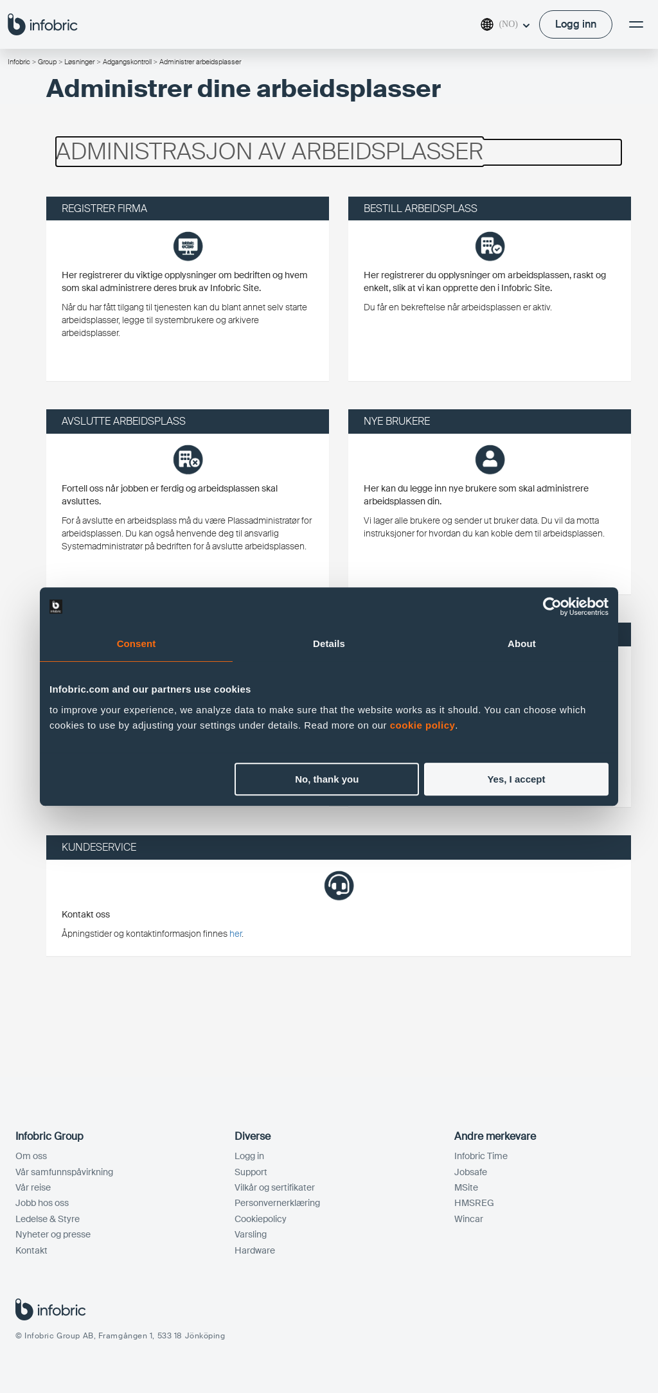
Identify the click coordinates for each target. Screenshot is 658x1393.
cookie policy (423, 725)
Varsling (251, 1234)
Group (47, 61)
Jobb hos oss (42, 1203)
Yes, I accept (516, 779)
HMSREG (474, 1203)
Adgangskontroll (127, 61)
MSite (466, 1187)
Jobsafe (470, 1172)
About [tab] (522, 643)
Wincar (468, 1219)
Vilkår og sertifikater (275, 1187)
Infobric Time (481, 1156)
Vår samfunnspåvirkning (64, 1172)
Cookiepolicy (261, 1219)
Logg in (249, 1156)
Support (251, 1172)
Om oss (31, 1156)
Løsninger (79, 61)
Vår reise (33, 1187)
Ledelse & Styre (47, 1219)
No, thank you (327, 779)
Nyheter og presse (53, 1234)
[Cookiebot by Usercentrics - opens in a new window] (552, 606)
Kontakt (31, 1250)
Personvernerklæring (277, 1203)
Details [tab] (329, 643)
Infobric (19, 61)
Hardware (255, 1250)
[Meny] (636, 24)
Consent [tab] (136, 643)
